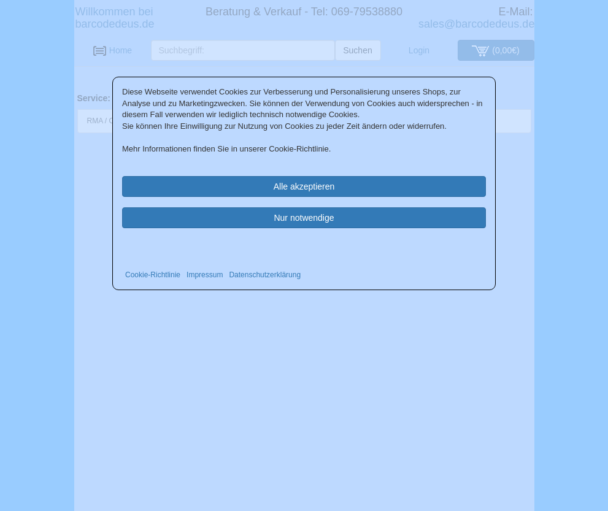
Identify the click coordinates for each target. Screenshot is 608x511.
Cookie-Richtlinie (152, 275)
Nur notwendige (304, 218)
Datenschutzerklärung (265, 275)
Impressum (205, 275)
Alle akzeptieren (304, 186)
